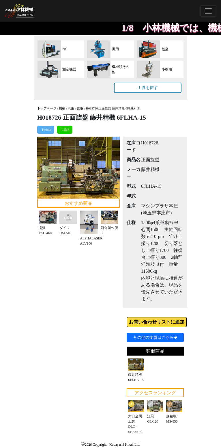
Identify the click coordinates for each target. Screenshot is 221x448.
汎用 (71, 108)
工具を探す (148, 87)
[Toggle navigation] (208, 11)
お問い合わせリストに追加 (156, 321)
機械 (62, 108)
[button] (43, 168)
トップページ (46, 108)
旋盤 (80, 108)
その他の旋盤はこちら (155, 337)
